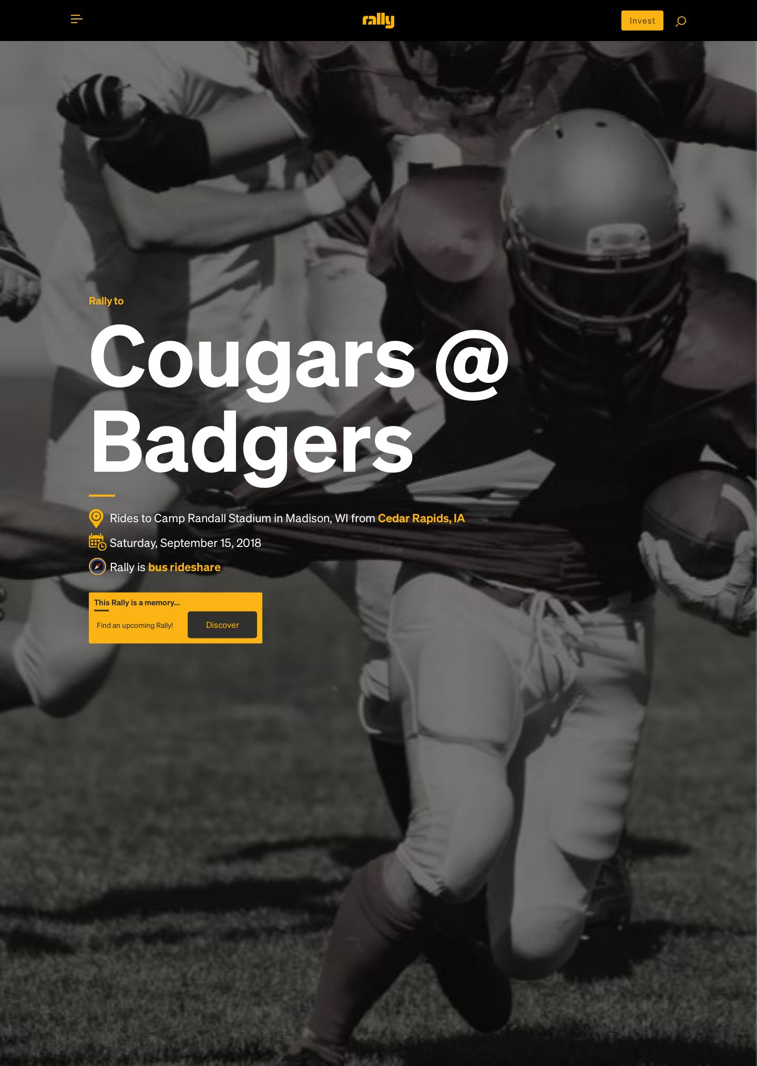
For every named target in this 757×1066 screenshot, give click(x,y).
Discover (222, 624)
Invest (643, 20)
